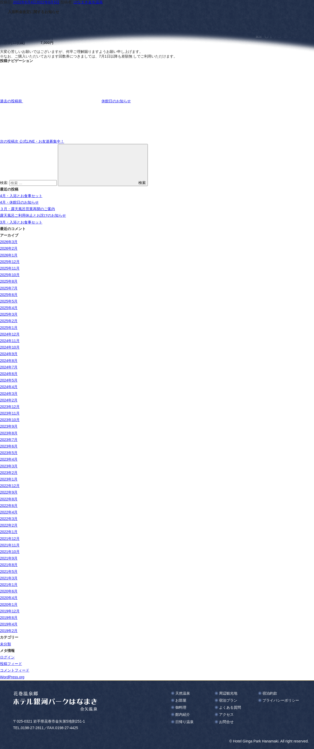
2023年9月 (9, 426)
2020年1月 (9, 604)
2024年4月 (9, 387)
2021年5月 (9, 571)
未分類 (5, 644)
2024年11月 (10, 341)
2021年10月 (10, 552)
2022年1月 (9, 532)
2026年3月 (9, 242)
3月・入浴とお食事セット (21, 222)
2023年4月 (9, 459)
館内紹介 (182, 714)
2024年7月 (9, 367)
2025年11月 (10, 268)
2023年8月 (9, 433)
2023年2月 (9, 473)
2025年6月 (9, 295)
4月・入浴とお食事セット (21, 196)
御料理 (180, 707)
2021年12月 (10, 538)
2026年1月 (9, 255)
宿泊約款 (269, 693)
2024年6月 (9, 374)
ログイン (7, 657)
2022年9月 (9, 492)
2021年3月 (9, 578)
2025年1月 (9, 328)
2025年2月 (9, 321)
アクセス (226, 714)
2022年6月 (9, 506)
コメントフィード (14, 670)
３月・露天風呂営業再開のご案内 (27, 209)
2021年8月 (9, 565)
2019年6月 (9, 618)
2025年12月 (10, 262)
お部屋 (180, 700)
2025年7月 (9, 288)
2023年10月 (10, 420)
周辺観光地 (228, 693)
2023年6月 (9, 446)
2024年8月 (9, 361)
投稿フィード (11, 664)
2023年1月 (9, 479)
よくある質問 (230, 707)
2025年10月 (10, 275)
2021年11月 (10, 545)
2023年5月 (9, 453)
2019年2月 (9, 631)
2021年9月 (9, 558)
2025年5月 (9, 301)
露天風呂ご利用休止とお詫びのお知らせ (33, 215)
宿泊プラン (228, 700)
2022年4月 (9, 512)
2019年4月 (9, 624)
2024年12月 (10, 334)
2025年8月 (9, 281)
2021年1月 (9, 585)
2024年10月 (10, 347)
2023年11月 (10, 413)
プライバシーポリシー (280, 700)
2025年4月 (9, 308)
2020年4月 (9, 598)
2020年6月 (9, 591)
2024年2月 (9, 400)
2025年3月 (9, 314)
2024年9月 (9, 354)
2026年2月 (9, 248)
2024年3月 (9, 394)
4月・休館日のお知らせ (19, 202)
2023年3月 (9, 466)
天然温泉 (182, 693)
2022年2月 (9, 525)
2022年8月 (9, 499)
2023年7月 (9, 440)
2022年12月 (10, 486)
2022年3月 (9, 519)
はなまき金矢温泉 (88, 2)
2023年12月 (10, 407)
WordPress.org (12, 677)
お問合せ (226, 722)
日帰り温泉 (184, 722)
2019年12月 (10, 611)
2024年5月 (9, 380)
